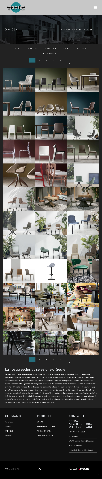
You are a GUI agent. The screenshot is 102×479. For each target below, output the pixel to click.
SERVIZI (8, 426)
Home (64, 29)
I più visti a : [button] (50, 53)
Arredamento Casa (78, 29)
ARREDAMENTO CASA (46, 426)
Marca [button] (18, 48)
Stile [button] (65, 48)
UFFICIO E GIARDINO (45, 435)
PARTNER (9, 431)
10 (68, 63)
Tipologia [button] (80, 48)
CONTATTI (9, 435)
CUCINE (40, 422)
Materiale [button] (50, 48)
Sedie (93, 29)
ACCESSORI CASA (44, 431)
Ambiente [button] (33, 48)
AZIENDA (9, 422)
